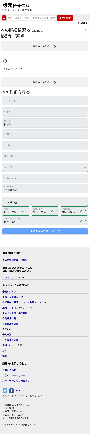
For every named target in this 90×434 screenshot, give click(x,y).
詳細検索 (83, 23)
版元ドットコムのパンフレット (18, 307)
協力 (4, 356)
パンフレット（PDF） (13, 277)
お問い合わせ (9, 370)
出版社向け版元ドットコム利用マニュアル (24, 302)
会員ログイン (9, 291)
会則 (4, 345)
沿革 (4, 350)
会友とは (7, 329)
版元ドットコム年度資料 (15, 313)
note (17, 390)
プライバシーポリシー (13, 375)
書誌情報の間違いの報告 (15, 259)
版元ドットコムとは (12, 297)
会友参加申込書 (10, 339)
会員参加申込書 (10, 323)
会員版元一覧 (9, 318)
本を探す (65, 18)
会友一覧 (7, 334)
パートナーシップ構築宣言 (16, 380)
